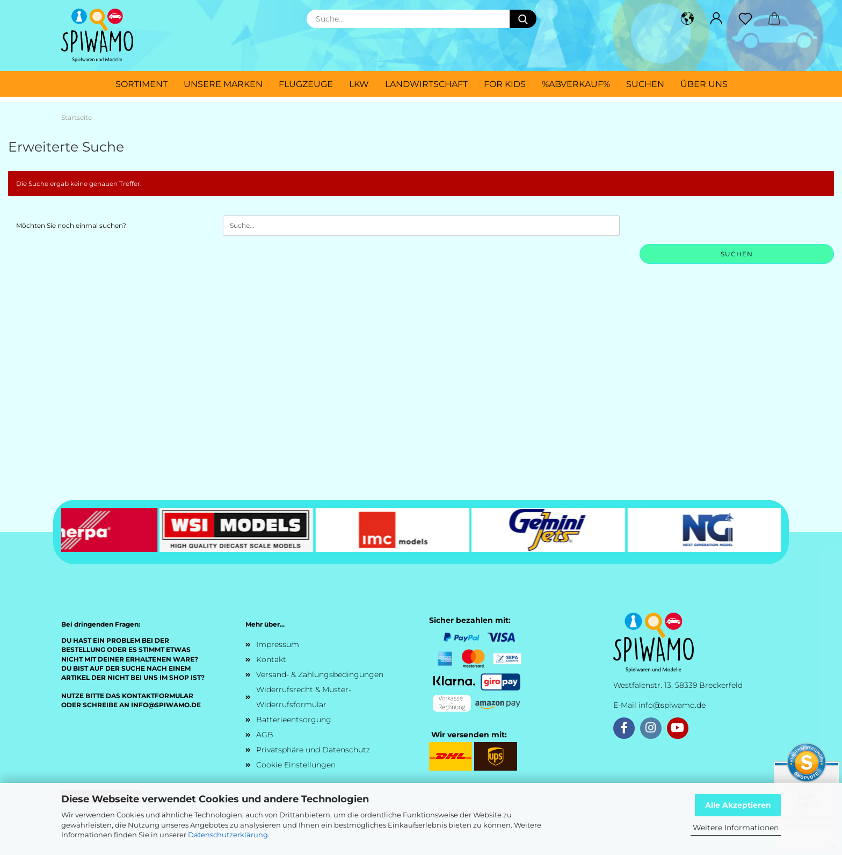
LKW (359, 84)
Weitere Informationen (736, 827)
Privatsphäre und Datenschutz (313, 750)
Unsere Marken (223, 84)
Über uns (704, 84)
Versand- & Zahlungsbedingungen (319, 674)
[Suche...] (523, 19)
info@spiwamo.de (672, 705)
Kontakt (271, 659)
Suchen (645, 84)
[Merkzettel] (745, 19)
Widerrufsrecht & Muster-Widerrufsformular (303, 697)
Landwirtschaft (426, 84)
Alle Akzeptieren (738, 805)
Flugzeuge (306, 84)
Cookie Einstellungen (296, 765)
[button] (687, 19)
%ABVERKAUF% (576, 84)
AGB (264, 734)
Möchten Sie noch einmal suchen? (71, 225)
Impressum (277, 644)
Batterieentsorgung (293, 719)
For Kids (505, 84)
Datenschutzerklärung (228, 834)
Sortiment (141, 84)
